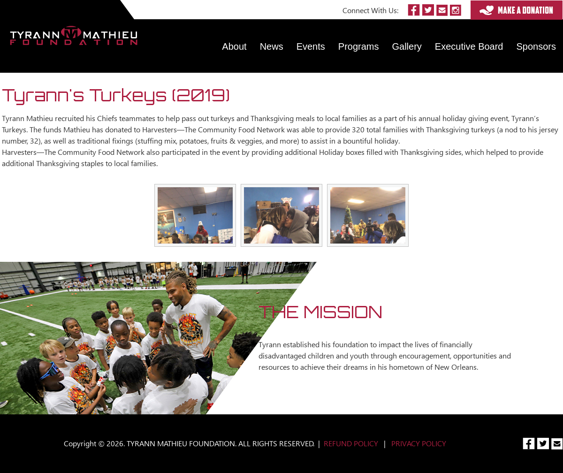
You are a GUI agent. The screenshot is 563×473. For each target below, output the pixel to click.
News (271, 46)
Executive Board (469, 46)
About (234, 46)
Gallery (407, 46)
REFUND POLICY (351, 443)
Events (311, 46)
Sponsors (536, 46)
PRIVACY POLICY (418, 443)
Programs (358, 46)
